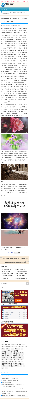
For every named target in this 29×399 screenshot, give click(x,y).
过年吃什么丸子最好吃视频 (7, 382)
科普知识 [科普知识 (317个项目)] (10, 366)
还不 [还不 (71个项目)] (3, 368)
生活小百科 (19, 1)
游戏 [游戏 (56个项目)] (22, 348)
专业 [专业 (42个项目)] (3, 344)
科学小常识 (6, 12)
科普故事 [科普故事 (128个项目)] (4, 366)
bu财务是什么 (5, 278)
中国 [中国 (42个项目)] (6, 344)
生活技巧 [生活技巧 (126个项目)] (11, 359)
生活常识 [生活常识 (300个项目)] (4, 359)
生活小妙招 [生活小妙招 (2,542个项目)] (13, 351)
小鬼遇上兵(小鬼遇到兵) (21, 275)
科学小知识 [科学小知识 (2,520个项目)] (18, 364)
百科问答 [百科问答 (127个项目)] (11, 361)
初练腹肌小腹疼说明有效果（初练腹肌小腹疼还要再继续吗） (15, 391)
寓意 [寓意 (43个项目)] (12, 346)
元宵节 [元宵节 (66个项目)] (12, 344)
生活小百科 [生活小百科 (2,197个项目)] (6, 355)
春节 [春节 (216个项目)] (3, 348)
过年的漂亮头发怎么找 (6, 269)
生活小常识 (25, 1)
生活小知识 (13, 1)
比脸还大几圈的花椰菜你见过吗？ (9, 386)
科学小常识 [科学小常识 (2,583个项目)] (7, 364)
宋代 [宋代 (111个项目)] (3, 346)
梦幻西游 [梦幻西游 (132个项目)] (17, 348)
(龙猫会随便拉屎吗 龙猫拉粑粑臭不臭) (10, 380)
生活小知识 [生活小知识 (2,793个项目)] (18, 355)
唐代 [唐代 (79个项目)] (23, 344)
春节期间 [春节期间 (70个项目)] (8, 348)
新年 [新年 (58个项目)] (22, 346)
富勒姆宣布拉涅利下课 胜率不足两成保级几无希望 (15, 262)
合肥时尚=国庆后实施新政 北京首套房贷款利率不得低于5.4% (15, 258)
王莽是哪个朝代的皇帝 (7, 393)
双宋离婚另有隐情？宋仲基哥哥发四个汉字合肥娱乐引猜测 (8, 273)
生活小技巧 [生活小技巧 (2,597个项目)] (18, 353)
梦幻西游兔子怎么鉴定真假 (21, 278)
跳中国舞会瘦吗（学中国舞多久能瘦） (10, 378)
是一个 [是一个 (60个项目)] (12, 348)
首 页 (2, 1)
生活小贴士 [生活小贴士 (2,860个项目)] (18, 357)
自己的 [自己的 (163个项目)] (16, 366)
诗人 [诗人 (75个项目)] (24, 366)
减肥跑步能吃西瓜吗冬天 (21, 269)
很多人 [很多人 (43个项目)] (16, 346)
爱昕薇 (5, 25)
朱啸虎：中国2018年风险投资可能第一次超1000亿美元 (13, 395)
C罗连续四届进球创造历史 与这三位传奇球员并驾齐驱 (8, 275)
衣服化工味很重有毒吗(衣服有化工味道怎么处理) (12, 376)
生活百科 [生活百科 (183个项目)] (16, 359)
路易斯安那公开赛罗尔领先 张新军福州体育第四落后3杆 (14, 388)
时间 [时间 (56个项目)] (26, 346)
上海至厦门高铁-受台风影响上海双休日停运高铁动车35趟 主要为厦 (22, 271)
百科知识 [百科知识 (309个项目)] (4, 361)
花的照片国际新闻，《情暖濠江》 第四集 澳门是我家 (22, 273)
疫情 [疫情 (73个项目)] (21, 359)
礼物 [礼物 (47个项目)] (22, 361)
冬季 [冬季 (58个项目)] (20, 344)
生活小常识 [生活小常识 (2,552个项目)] (7, 353)
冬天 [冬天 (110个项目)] (17, 344)
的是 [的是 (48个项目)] (19, 361)
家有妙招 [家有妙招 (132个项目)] (8, 346)
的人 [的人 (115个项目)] (16, 361)
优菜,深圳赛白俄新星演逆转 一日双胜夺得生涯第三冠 (13, 384)
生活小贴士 (7, 1)
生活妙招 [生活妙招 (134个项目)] (4, 351)
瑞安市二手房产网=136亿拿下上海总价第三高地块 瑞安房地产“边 (8, 271)
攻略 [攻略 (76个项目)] (19, 346)
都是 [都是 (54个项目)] (6, 368)
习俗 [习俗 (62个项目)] (9, 344)
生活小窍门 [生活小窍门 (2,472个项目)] (7, 357)
